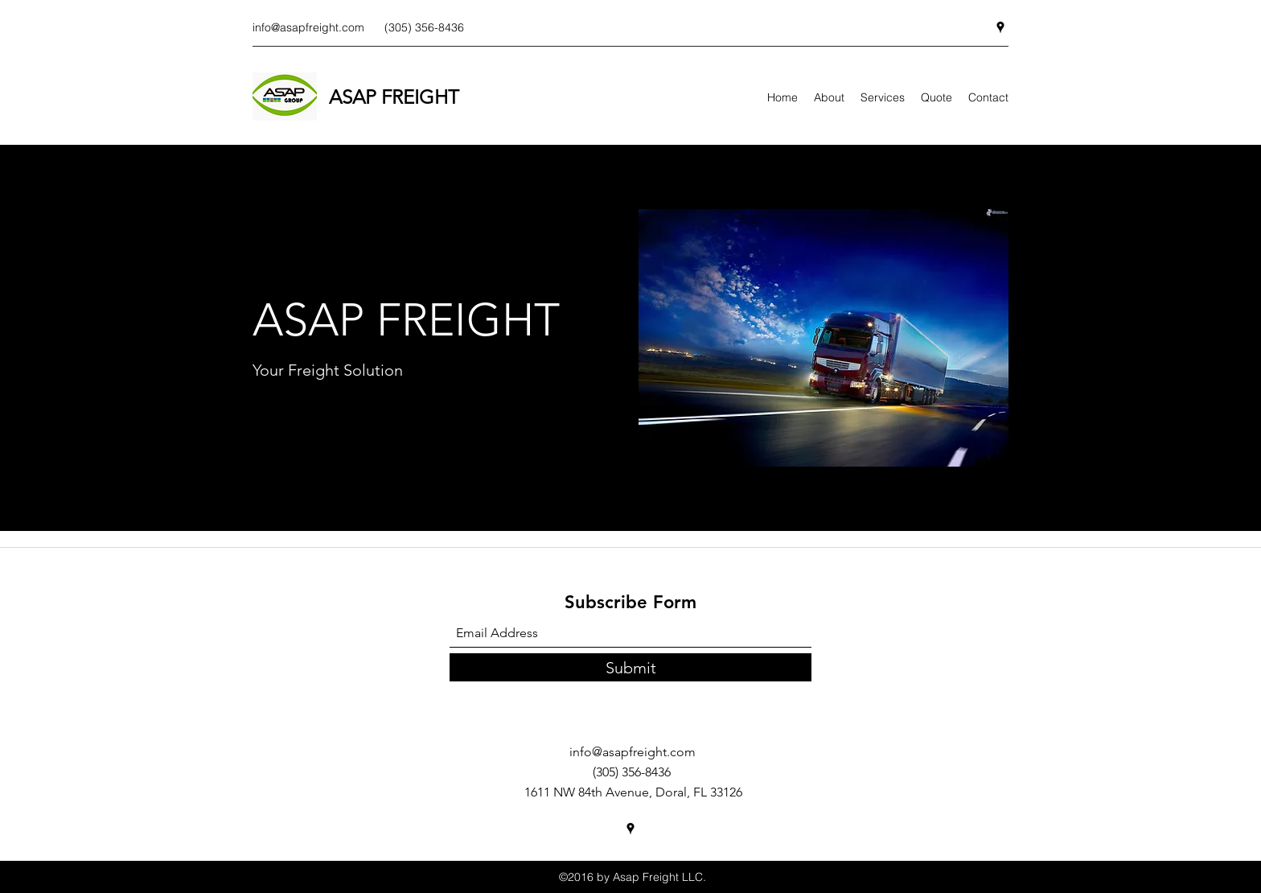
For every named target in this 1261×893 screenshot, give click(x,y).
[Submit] (630, 667)
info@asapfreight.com (308, 27)
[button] (823, 338)
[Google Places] (1000, 27)
